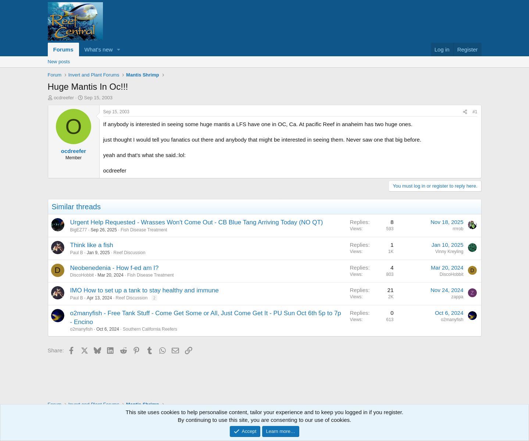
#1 (474, 111)
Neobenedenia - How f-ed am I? (114, 267)
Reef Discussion (130, 252)
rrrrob (458, 228)
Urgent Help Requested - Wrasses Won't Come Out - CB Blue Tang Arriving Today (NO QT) (196, 222)
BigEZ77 (78, 229)
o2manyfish (81, 329)
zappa (457, 296)
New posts (59, 61)
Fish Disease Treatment (144, 229)
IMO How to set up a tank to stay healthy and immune (144, 290)
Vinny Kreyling (449, 251)
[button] (118, 49)
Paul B (76, 252)
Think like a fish (91, 245)
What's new (99, 49)
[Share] (465, 112)
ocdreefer (64, 97)
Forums (63, 49)
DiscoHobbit (82, 275)
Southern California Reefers (150, 329)
